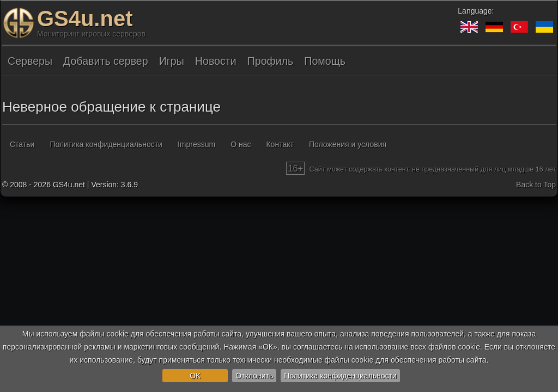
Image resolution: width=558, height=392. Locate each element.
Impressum (196, 144)
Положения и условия (347, 144)
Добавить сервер (105, 61)
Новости (215, 61)
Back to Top (536, 184)
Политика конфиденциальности (340, 375)
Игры (171, 61)
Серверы (30, 61)
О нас (241, 144)
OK (195, 375)
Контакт (279, 144)
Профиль (270, 61)
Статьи (22, 144)
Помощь (324, 61)
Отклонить (254, 375)
